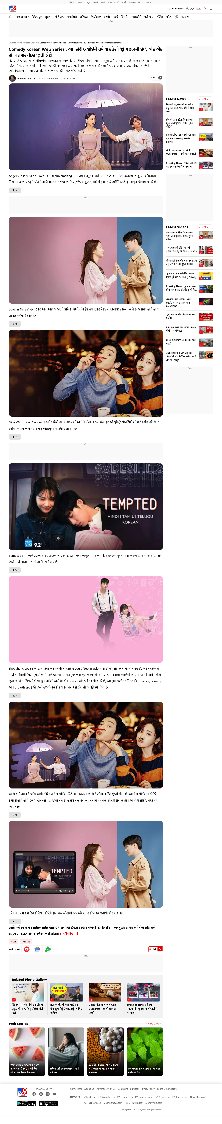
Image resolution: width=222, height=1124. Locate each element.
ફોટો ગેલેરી (72, 17)
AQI (192, 9)
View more (154, 1023)
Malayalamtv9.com (113, 1103)
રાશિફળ (84, 17)
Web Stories (18, 1023)
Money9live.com (153, 1103)
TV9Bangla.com (162, 1097)
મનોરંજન (148, 17)
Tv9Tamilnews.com (91, 1103)
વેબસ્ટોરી (136, 17)
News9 (80, 2)
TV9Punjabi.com (180, 1097)
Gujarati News (15, 42)
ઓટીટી (13, 941)
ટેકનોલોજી (96, 17)
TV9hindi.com (89, 1097)
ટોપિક (168, 17)
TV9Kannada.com (143, 1097)
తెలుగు (95, 2)
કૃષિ (176, 17)
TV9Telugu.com (125, 1097)
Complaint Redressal (128, 1089)
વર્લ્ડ (116, 17)
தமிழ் (124, 2)
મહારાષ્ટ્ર (185, 17)
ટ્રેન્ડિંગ (160, 17)
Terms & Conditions (167, 1089)
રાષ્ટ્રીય (107, 17)
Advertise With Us (105, 1089)
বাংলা (110, 2)
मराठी (103, 2)
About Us (89, 1089)
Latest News (176, 98)
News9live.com (197, 1097)
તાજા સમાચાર (22, 17)
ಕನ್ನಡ (88, 2)
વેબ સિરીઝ (26, 941)
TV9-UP (148, 2)
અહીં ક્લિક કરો (68, 933)
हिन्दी (72, 2)
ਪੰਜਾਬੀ (116, 2)
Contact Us (76, 1089)
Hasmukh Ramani (26, 78)
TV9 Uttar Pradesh (133, 1103)
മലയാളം (132, 2)
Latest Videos (177, 226)
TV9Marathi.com (106, 1097)
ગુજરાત (48, 17)
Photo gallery (30, 42)
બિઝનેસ (125, 17)
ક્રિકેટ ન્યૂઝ (37, 17)
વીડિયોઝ (59, 17)
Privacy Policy (148, 1089)
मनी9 (140, 2)
